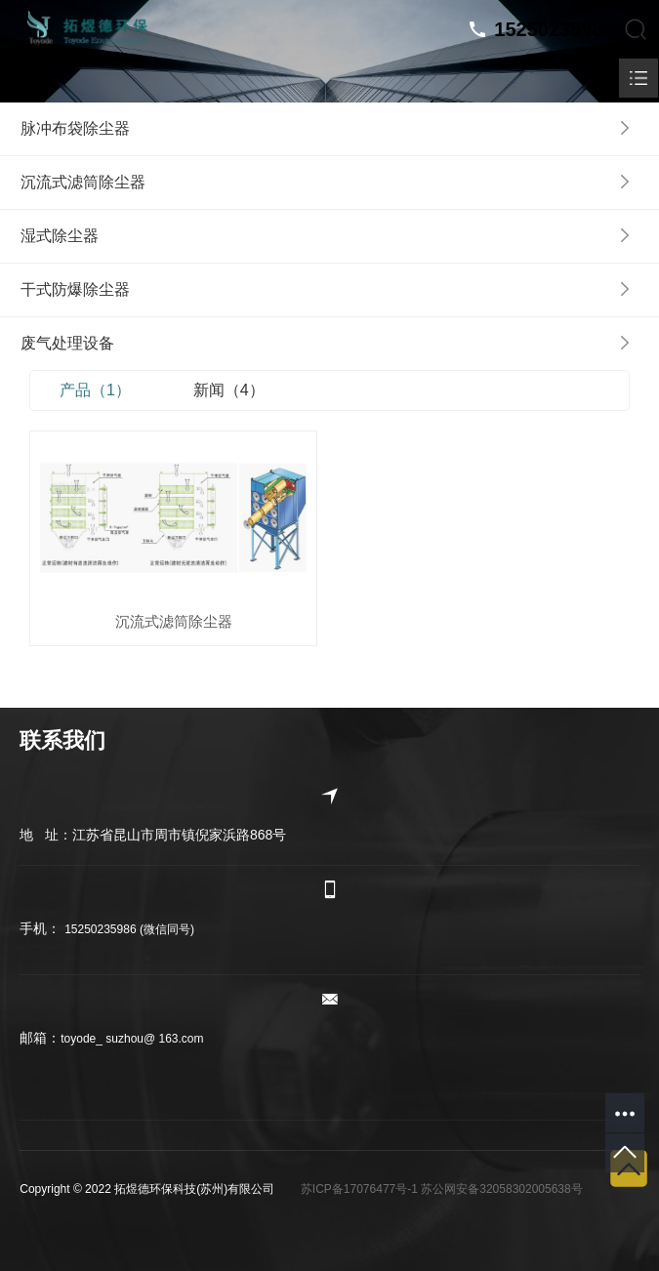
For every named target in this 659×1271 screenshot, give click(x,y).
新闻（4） (229, 390)
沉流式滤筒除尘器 (173, 621)
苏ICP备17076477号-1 (359, 1189)
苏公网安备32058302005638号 (501, 1189)
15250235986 (553, 29)
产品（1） (95, 390)
